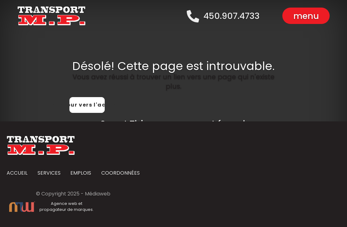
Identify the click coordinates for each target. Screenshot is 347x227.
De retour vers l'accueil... (87, 104)
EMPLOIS (80, 173)
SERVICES (49, 173)
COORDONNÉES (120, 173)
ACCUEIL (17, 173)
